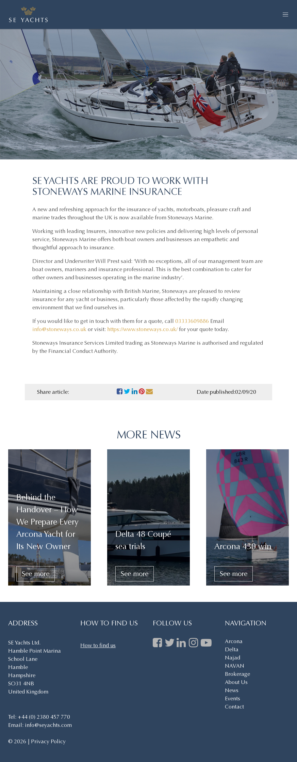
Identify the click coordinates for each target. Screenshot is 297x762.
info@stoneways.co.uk (59, 329)
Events (232, 698)
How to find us (98, 645)
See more (35, 574)
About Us (236, 682)
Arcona (234, 641)
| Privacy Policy (47, 741)
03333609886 (192, 321)
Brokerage (237, 674)
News (231, 690)
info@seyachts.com (48, 725)
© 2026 (18, 741)
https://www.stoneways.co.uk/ (142, 329)
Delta (231, 649)
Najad (232, 657)
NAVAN (234, 666)
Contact (234, 706)
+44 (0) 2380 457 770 (44, 717)
